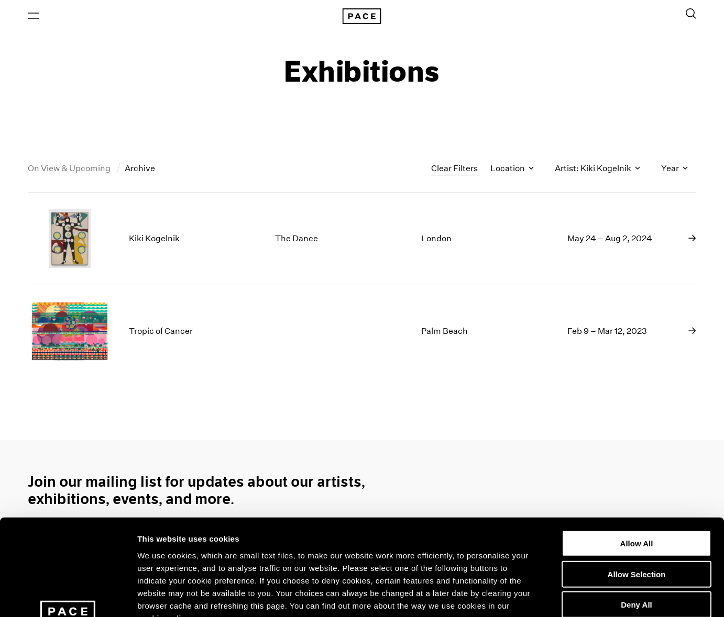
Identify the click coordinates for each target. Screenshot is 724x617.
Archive (140, 169)
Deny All (636, 516)
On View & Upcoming (70, 169)
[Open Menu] (33, 16)
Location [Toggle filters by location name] (512, 169)
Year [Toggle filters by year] (674, 169)
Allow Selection (637, 485)
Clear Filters (454, 169)
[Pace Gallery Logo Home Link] (362, 17)
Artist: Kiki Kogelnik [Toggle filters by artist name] (597, 169)
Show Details (550, 596)
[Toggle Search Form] (691, 14)
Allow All (636, 455)
